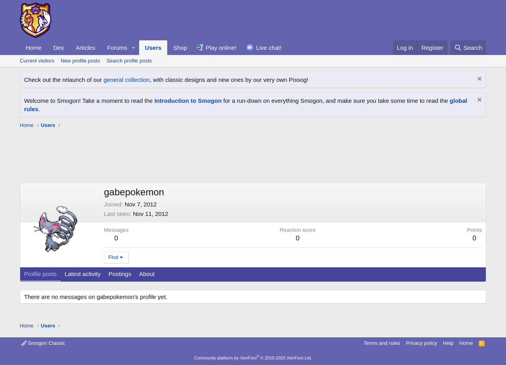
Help (448, 343)
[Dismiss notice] (478, 80)
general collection (127, 79)
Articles (85, 47)
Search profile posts (129, 61)
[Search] (468, 47)
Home (34, 47)
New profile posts (80, 61)
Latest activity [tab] (83, 273)
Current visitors (37, 61)
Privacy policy (421, 343)
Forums (117, 47)
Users (153, 47)
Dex (58, 47)
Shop (180, 47)
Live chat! (268, 47)
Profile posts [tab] (40, 273)
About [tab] (147, 273)
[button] (133, 47)
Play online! (221, 47)
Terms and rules (382, 343)
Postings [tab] (119, 273)
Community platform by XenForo (253, 358)
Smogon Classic (43, 343)
